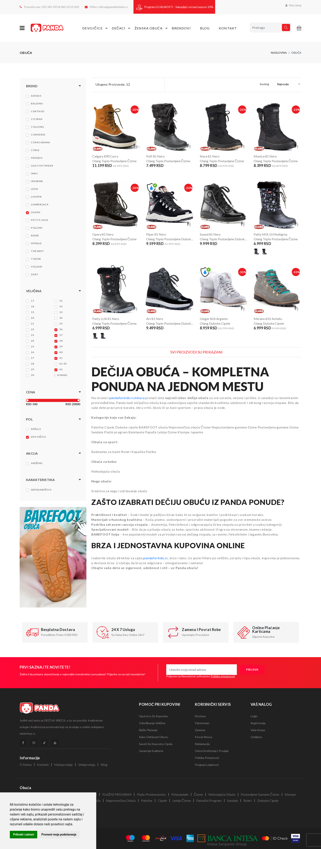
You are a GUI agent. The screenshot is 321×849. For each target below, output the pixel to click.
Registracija (258, 723)
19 (32, 312)
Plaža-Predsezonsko (151, 794)
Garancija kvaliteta (151, 751)
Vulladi (36, 266)
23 (32, 335)
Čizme (198, 794)
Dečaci (36, 429)
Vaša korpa (258, 730)
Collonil (37, 126)
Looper (36, 196)
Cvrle (35, 150)
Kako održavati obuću (153, 737)
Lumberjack (39, 204)
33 (60, 312)
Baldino (37, 103)
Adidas (36, 95)
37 (60, 335)
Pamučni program (209, 800)
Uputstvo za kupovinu (153, 716)
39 (60, 346)
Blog (205, 28)
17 (32, 300)
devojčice (95, 28)
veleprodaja (86, 764)
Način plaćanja (148, 730)
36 (60, 329)
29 (32, 369)
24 (32, 340)
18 (32, 306)
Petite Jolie (39, 219)
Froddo (36, 157)
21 (32, 323)
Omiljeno (256, 737)
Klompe (290, 794)
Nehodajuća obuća (221, 794)
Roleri (247, 800)
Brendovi (181, 28)
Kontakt (228, 28)
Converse (38, 134)
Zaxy (34, 274)
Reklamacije (202, 744)
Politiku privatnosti (223, 676)
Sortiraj (264, 84)
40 (60, 352)
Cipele (162, 800)
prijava (252, 669)
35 (60, 323)
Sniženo (37, 463)
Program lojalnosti (207, 764)
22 (32, 329)
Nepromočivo (41, 489)
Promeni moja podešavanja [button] (58, 834)
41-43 (63, 363)
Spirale (36, 243)
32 (60, 306)
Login (254, 716)
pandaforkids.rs (155, 558)
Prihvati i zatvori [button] (23, 834)
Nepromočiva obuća (121, 800)
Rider (35, 235)
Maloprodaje (63, 764)
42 (60, 369)
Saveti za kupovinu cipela (155, 744)
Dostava (200, 716)
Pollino (37, 227)
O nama (26, 764)
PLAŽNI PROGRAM (116, 794)
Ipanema (37, 181)
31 (60, 300)
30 (32, 375)
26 (32, 352)
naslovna (279, 52)
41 (60, 357)
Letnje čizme (181, 800)
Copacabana (40, 142)
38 (60, 340)
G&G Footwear (42, 165)
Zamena (200, 730)
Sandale (232, 800)
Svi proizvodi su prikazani (196, 352)
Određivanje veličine (152, 723)
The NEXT (37, 251)
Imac (34, 173)
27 (32, 357)
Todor (36, 258)
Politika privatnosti (207, 758)
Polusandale (179, 794)
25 (32, 346)
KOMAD (62, 375)
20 (32, 317)
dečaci (121, 28)
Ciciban (36, 119)
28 (32, 363)
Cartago (37, 111)
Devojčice (38, 436)
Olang (35, 212)
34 (60, 317)
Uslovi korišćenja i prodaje (212, 751)
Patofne (146, 800)
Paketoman (202, 723)
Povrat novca (203, 737)
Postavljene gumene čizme (260, 794)
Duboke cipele (267, 800)
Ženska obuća (151, 28)
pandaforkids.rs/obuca (127, 398)
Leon (34, 188)
